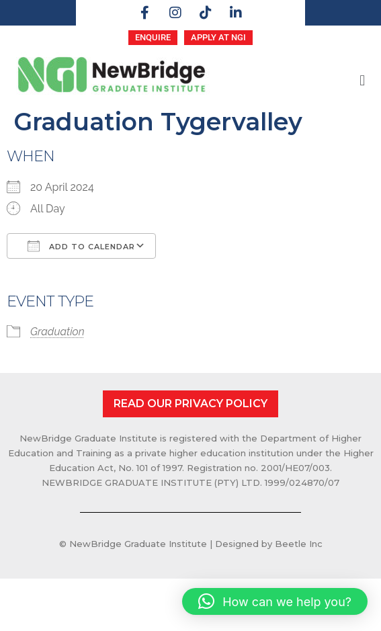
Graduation (57, 331)
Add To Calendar (81, 246)
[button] (362, 80)
